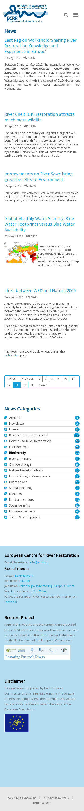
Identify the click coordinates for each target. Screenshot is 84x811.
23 (77, 458)
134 (77, 435)
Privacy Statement (56, 797)
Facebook (11, 602)
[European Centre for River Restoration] (25, 13)
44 (77, 476)
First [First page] (12, 378)
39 (77, 464)
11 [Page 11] (73, 378)
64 (77, 429)
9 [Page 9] (58, 378)
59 (77, 441)
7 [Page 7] (45, 378)
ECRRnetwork (24, 575)
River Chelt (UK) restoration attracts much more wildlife (39, 116)
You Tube (39, 591)
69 (77, 447)
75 (77, 453)
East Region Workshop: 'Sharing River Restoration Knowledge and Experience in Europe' (40, 45)
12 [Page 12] (8, 385)
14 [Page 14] (24, 385)
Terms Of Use (42, 803)
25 (77, 499)
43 (77, 517)
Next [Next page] (42, 385)
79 (77, 423)
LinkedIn (24, 581)
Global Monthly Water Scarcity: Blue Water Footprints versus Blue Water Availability (39, 224)
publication (11, 355)
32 (77, 488)
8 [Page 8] (52, 378)
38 (77, 417)
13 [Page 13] (16, 385)
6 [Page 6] (39, 378)
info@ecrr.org (39, 562)
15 (77, 470)
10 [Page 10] (65, 378)
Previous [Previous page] (28, 378)
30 (77, 494)
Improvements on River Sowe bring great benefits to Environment (38, 176)
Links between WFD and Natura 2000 (40, 290)
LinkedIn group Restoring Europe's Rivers (46, 586)
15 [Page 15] (32, 385)
